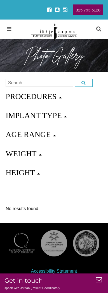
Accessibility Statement (54, 271)
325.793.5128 (88, 10)
